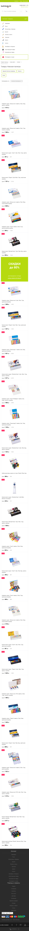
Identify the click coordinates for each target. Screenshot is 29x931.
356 (7, 575)
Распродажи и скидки (13, 881)
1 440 (6, 722)
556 (7, 845)
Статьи (13, 908)
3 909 (6, 206)
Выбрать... (17, 1)
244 (7, 501)
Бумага (13, 861)
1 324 (8, 452)
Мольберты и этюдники (14, 873)
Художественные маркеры (9, 71)
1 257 (8, 329)
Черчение (14, 866)
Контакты (14, 891)
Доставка (14, 895)
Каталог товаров (14, 18)
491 (7, 157)
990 (7, 230)
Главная (13, 886)
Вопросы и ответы (14, 905)
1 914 (6, 107)
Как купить (13, 893)
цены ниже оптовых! (14, 278)
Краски (20, 71)
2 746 (6, 624)
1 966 (8, 402)
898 (7, 747)
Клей (4, 75)
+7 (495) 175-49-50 (4, 925)
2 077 (6, 820)
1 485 (6, 697)
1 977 (8, 378)
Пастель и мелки (13, 864)
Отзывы (13, 903)
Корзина (14, 929)
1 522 (6, 771)
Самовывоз (13, 898)
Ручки (13, 856)
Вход (21, 1)
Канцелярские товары (13, 878)
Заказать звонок (24, 6)
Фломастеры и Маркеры (14, 859)
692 (7, 550)
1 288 (8, 304)
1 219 (8, 796)
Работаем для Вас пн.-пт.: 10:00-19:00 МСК (10, 919)
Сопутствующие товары (14, 876)
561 (7, 648)
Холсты (13, 871)
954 (7, 255)
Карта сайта (13, 910)
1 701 (8, 181)
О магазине (13, 888)
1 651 (8, 353)
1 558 (6, 525)
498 (7, 599)
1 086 (8, 132)
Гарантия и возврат (14, 900)
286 (7, 476)
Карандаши (13, 854)
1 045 (8, 673)
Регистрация (25, 1)
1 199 (8, 427)
